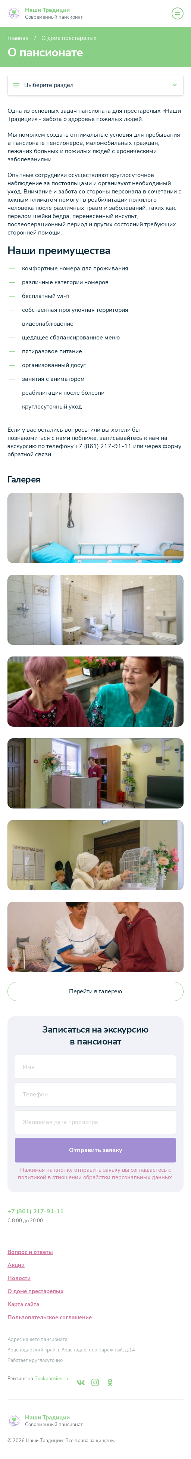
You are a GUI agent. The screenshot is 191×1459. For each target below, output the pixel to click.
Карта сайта (23, 1304)
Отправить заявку (95, 1150)
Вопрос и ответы (30, 1252)
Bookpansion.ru (51, 1378)
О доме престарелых (35, 1291)
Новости (19, 1278)
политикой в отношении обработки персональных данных (95, 1177)
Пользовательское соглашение (49, 1317)
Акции (16, 1265)
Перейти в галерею (95, 991)
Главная (17, 38)
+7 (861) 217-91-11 (35, 1211)
